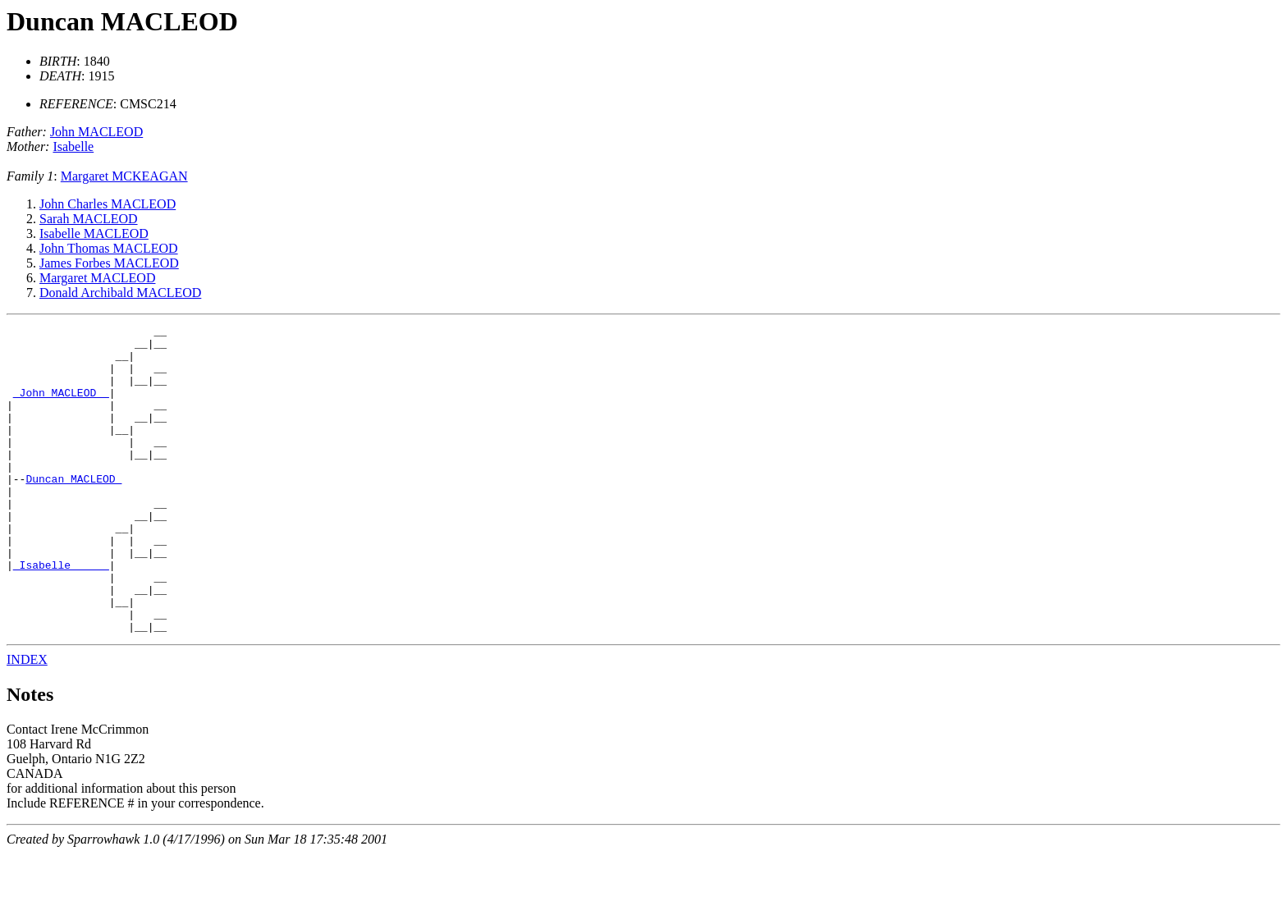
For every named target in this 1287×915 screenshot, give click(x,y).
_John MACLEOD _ (61, 407)
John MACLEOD (96, 132)
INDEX (27, 721)
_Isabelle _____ (61, 613)
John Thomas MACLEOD (108, 248)
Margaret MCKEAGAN (124, 176)
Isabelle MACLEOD (94, 233)
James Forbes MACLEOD (109, 263)
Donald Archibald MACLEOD (120, 293)
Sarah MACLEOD (88, 219)
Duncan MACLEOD (122, 21)
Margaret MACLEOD (97, 278)
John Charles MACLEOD (107, 204)
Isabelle (73, 146)
